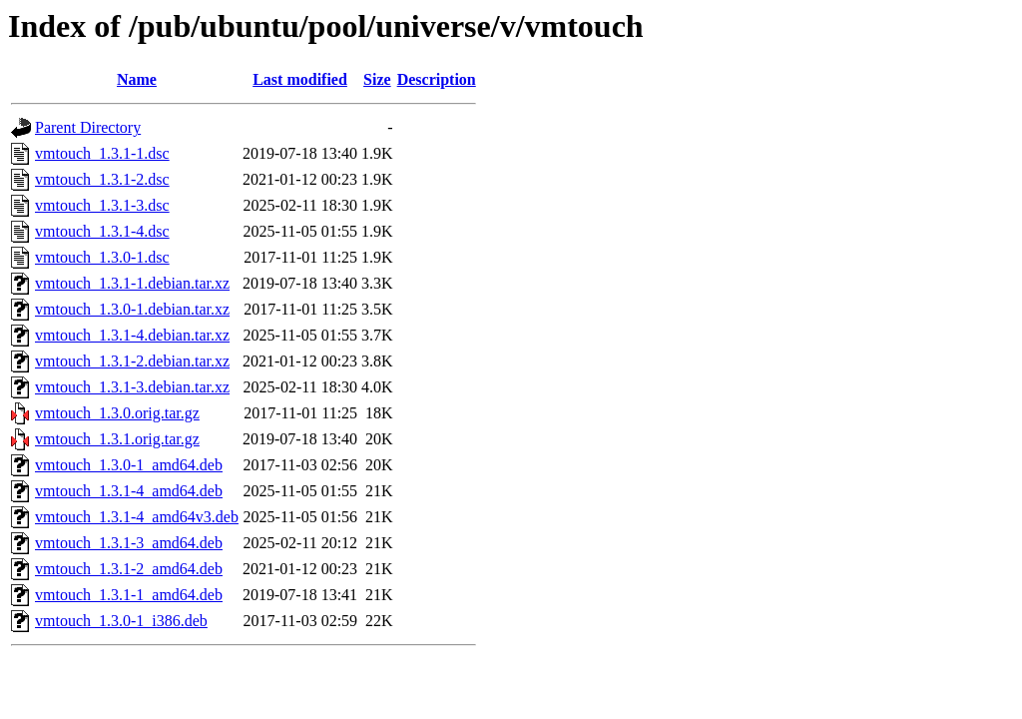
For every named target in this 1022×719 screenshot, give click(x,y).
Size (377, 79)
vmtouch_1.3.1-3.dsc (102, 205)
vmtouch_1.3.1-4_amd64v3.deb (137, 516)
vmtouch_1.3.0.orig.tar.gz (117, 412)
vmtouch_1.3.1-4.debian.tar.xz (132, 335)
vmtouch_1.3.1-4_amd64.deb (129, 490)
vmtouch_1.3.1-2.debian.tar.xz (132, 361)
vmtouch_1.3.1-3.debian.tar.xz (132, 386)
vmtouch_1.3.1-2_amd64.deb (129, 568)
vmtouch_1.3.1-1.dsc (102, 153)
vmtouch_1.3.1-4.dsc (102, 231)
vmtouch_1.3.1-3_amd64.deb (129, 542)
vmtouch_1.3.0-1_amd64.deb (129, 464)
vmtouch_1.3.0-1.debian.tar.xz (132, 309)
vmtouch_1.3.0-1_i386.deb (121, 620)
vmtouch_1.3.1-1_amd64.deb (129, 594)
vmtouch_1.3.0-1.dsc (102, 257)
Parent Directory (88, 127)
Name (137, 79)
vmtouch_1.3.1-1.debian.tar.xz (132, 283)
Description (436, 79)
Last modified (300, 79)
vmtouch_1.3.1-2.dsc (102, 179)
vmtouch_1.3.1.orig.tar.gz (117, 438)
